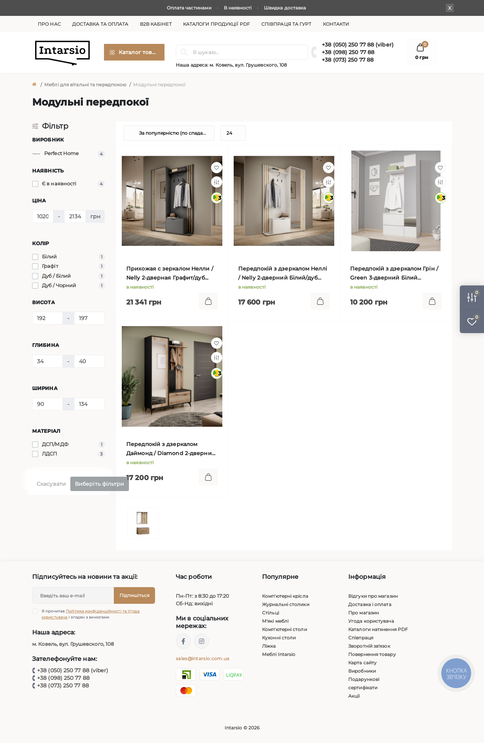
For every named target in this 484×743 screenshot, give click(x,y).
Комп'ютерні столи (284, 629)
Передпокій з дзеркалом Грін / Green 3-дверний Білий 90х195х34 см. (394, 273)
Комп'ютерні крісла (285, 596)
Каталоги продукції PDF (216, 24)
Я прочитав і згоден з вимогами (91, 614)
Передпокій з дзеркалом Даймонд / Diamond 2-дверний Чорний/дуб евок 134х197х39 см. (171, 449)
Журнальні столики (285, 604)
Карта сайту (362, 662)
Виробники (362, 671)
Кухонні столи (279, 637)
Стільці (270, 613)
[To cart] (208, 301)
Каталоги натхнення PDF (378, 629)
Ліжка (269, 646)
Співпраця (360, 637)
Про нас (49, 24)
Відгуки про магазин (373, 596)
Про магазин (363, 613)
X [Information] (449, 8)
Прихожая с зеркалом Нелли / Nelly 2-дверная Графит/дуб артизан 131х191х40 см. (169, 273)
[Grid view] (436, 133)
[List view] (417, 133)
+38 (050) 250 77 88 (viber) (358, 44)
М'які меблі (275, 621)
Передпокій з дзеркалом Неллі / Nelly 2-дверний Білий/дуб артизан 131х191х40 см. (282, 273)
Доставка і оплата (369, 604)
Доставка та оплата (100, 24)
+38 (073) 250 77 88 (348, 59)
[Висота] (47, 318)
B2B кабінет (156, 24)
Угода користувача (371, 621)
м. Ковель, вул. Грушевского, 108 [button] (248, 65)
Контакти (336, 24)
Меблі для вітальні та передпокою (85, 84)
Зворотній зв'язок (369, 646)
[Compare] (216, 182)
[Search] (184, 52)
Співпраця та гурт (286, 24)
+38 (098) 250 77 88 (348, 52)
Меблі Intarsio (278, 654)
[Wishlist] (216, 167)
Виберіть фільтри (99, 483)
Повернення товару (372, 654)
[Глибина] (47, 361)
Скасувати (51, 483)
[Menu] (134, 52)
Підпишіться (134, 595)
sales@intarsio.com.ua (202, 658)
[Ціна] (42, 216)
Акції (354, 696)
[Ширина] (47, 404)
